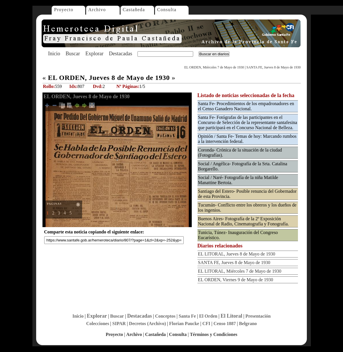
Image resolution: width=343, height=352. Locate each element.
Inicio (54, 53)
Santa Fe (187, 316)
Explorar (94, 53)
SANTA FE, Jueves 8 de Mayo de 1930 (273, 67)
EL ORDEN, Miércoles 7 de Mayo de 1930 (214, 67)
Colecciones (97, 323)
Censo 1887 (225, 323)
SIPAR (119, 323)
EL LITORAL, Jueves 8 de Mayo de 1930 (236, 253)
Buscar (73, 53)
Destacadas (120, 53)
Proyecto (63, 9)
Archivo (97, 9)
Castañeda (134, 9)
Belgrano (248, 323)
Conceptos (165, 316)
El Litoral (231, 316)
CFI (206, 323)
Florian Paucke (184, 323)
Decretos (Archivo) (147, 323)
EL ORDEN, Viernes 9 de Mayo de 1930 (235, 279)
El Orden (208, 316)
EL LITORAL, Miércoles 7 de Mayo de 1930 (240, 271)
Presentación (258, 316)
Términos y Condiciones (213, 334)
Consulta (167, 9)
